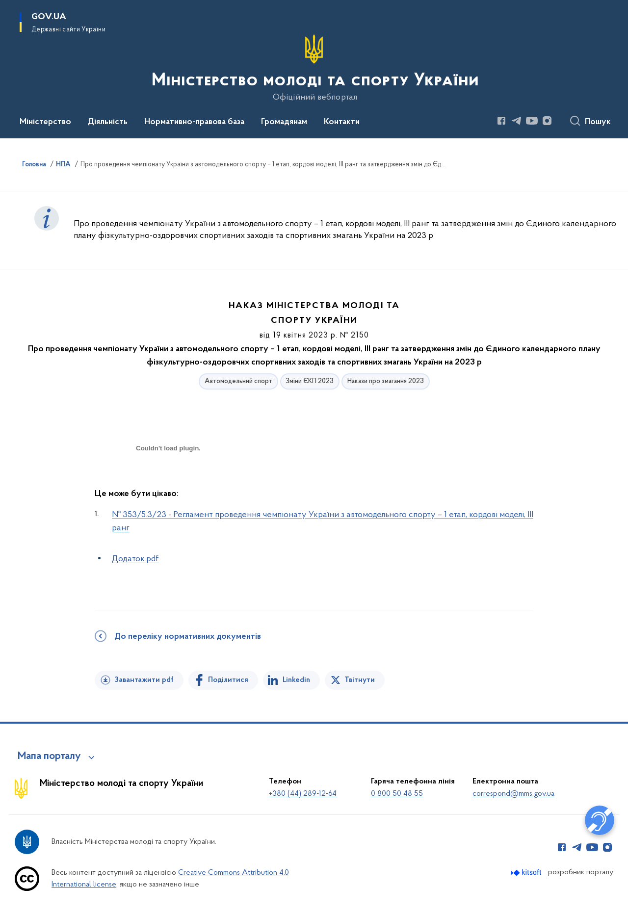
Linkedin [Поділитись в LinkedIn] (296, 680)
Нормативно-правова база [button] (194, 122)
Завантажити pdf (144, 680)
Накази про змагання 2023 (385, 381)
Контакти (342, 122)
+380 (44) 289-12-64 (303, 794)
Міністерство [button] (45, 122)
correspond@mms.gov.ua (513, 794)
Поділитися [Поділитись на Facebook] (228, 680)
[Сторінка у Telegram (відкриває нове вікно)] (517, 121)
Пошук (598, 122)
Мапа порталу (49, 756)
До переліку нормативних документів (187, 636)
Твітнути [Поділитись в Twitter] (359, 680)
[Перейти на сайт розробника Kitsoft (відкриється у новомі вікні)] (527, 872)
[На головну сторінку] (314, 68)
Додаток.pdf (135, 559)
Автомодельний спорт (238, 381)
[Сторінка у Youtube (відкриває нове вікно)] (532, 121)
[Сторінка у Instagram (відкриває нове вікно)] (547, 121)
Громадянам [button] (284, 122)
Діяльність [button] (108, 122)
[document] (168, 483)
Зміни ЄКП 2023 (310, 381)
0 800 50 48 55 (397, 794)
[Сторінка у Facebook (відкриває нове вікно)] (501, 121)
